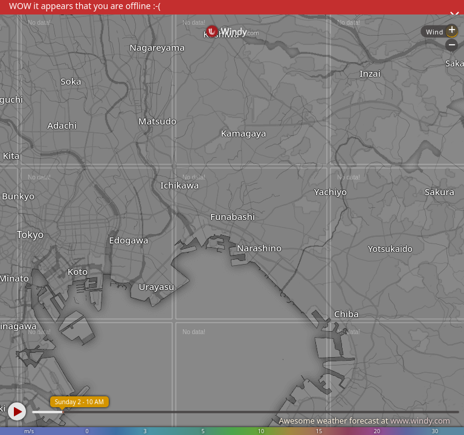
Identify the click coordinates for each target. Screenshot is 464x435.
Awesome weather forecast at (364, 420)
